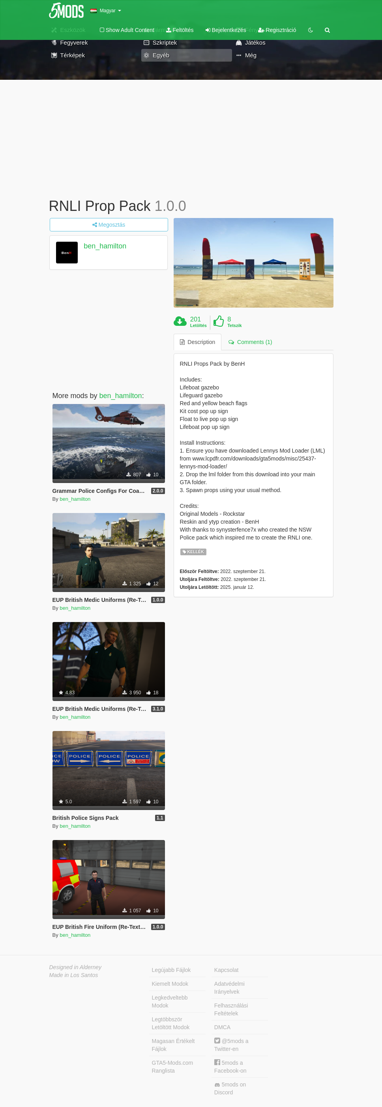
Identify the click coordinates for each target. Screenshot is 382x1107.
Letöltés (198, 325)
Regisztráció (277, 30)
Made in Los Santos (73, 975)
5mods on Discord (230, 1088)
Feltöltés (180, 30)
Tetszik (234, 325)
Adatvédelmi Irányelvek (229, 988)
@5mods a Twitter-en (231, 1044)
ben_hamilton (105, 246)
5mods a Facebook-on (230, 1066)
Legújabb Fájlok (171, 970)
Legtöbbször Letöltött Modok (171, 1023)
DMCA (222, 1027)
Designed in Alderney (75, 967)
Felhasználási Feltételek (231, 1009)
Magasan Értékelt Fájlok (173, 1045)
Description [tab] (197, 342)
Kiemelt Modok (170, 984)
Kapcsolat (226, 970)
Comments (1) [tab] (250, 342)
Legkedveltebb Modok (170, 1001)
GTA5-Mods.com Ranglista (172, 1067)
